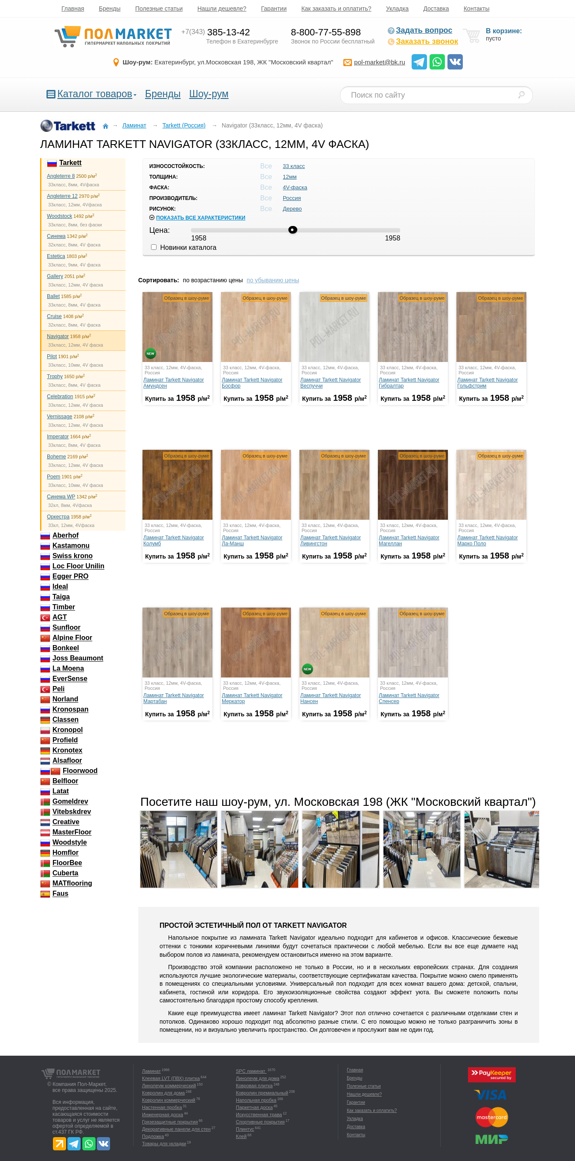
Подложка (153, 1136)
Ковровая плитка (254, 1085)
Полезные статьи (159, 8)
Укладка (397, 8)
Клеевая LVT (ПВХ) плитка (171, 1078)
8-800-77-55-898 (326, 32)
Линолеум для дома (257, 1078)
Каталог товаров (94, 93)
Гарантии (274, 8)
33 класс (294, 166)
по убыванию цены (273, 280)
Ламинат (151, 1071)
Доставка (436, 8)
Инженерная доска (162, 1114)
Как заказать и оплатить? (336, 8)
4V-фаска (295, 187)
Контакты (476, 8)
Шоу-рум (208, 93)
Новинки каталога (183, 247)
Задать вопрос (419, 30)
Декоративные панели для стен (176, 1129)
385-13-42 (215, 32)
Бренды (110, 8)
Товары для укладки (164, 1143)
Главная (72, 8)
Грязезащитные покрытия (170, 1121)
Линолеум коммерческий (169, 1085)
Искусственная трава (259, 1114)
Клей (241, 1136)
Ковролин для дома (163, 1092)
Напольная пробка (256, 1100)
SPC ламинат (251, 1071)
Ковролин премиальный (262, 1092)
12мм (289, 177)
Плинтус (245, 1129)
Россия (292, 198)
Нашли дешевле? (222, 8)
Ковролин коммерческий (168, 1100)
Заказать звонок (422, 41)
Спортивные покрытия (260, 1121)
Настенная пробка (162, 1107)
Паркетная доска (254, 1107)
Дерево (292, 209)
